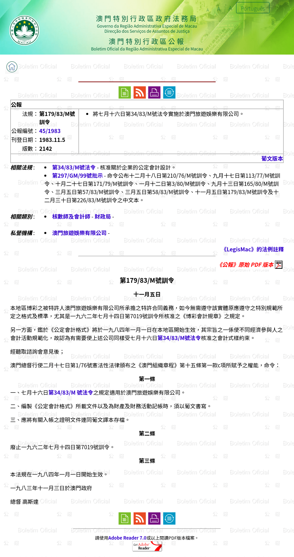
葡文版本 (272, 158)
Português (253, 8)
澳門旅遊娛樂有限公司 (79, 233)
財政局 (103, 216)
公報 (16, 104)
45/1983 (50, 131)
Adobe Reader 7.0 (127, 537)
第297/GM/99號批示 (77, 175)
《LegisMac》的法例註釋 (252, 249)
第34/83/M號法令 (74, 167)
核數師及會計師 (71, 216)
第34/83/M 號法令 (70, 392)
